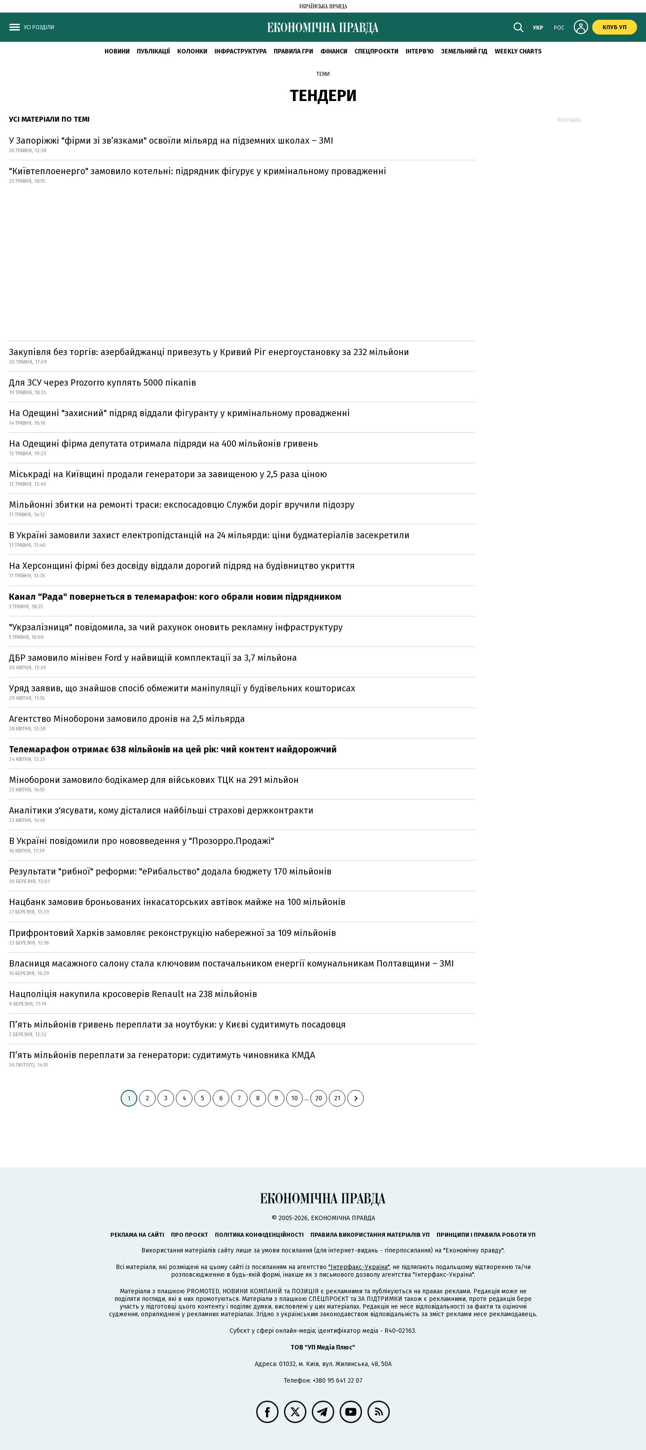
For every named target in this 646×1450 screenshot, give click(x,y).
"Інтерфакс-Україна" (358, 1267)
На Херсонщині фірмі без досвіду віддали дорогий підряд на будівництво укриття (182, 565)
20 (318, 1098)
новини (117, 51)
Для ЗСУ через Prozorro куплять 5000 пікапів (102, 382)
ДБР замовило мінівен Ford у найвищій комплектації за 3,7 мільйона (153, 657)
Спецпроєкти (376, 51)
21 (337, 1098)
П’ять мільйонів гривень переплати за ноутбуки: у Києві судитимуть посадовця (177, 1024)
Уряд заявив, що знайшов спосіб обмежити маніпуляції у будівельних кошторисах (182, 688)
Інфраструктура (240, 51)
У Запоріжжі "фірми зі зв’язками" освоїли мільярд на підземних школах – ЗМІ (171, 140)
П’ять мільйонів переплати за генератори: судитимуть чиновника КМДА (162, 1055)
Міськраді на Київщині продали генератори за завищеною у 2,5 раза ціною (168, 474)
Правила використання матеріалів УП (370, 1234)
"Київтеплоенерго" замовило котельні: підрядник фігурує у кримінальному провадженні (197, 171)
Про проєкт (189, 1234)
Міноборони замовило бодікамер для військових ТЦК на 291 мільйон (154, 779)
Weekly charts (518, 51)
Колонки (192, 51)
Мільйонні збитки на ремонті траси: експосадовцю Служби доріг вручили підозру (181, 504)
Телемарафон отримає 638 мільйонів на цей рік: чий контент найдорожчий (173, 749)
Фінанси (333, 51)
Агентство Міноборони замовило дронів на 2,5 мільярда (127, 718)
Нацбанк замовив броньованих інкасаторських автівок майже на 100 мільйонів (177, 901)
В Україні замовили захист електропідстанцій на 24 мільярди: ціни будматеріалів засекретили (209, 535)
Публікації (153, 51)
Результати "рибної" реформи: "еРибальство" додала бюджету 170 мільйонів (170, 871)
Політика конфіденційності (259, 1234)
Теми (323, 74)
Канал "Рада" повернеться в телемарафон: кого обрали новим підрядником (175, 596)
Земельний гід (464, 51)
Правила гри (293, 51)
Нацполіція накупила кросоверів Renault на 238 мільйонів (133, 994)
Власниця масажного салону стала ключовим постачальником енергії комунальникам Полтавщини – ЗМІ (231, 963)
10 (294, 1098)
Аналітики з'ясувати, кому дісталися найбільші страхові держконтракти (161, 810)
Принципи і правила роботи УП (486, 1234)
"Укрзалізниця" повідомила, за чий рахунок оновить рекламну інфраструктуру (176, 627)
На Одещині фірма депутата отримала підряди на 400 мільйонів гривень (163, 443)
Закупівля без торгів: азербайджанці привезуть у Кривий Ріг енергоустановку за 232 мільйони (209, 352)
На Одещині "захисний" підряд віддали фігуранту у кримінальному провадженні (179, 413)
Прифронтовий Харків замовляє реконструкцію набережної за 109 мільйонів (172, 932)
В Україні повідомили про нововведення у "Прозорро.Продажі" (141, 840)
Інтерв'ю (420, 51)
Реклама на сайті (137, 1234)
